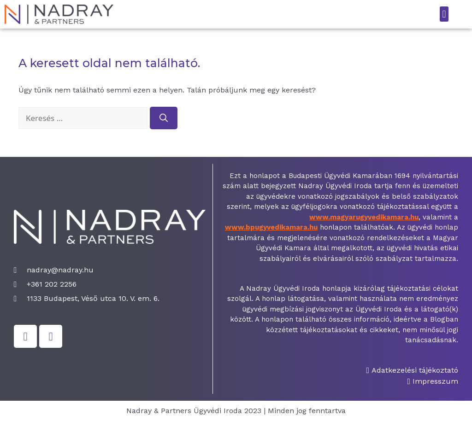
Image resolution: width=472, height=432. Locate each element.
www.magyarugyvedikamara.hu (364, 217)
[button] (444, 14)
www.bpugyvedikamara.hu (271, 227)
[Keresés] (163, 118)
